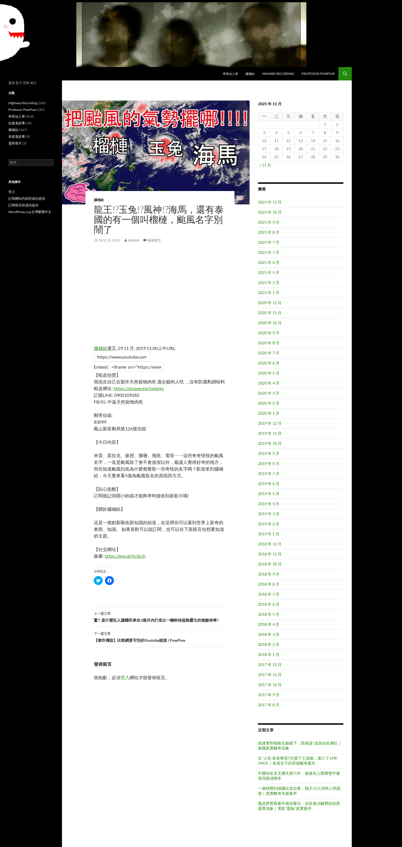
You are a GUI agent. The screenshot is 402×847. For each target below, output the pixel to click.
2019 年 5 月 (268, 493)
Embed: (101, 366)
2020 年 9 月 (268, 332)
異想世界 (18, 74)
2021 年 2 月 (268, 282)
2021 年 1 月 (268, 292)
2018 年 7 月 (268, 594)
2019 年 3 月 (268, 513)
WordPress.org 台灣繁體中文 (29, 212)
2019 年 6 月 (268, 483)
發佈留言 (154, 240)
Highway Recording (278, 73)
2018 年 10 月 (270, 564)
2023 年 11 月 (270, 202)
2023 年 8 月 (268, 232)
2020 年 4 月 (268, 383)
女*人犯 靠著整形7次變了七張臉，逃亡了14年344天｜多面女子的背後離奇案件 (298, 760)
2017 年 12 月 (270, 664)
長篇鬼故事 (16, 136)
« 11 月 (265, 165)
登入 (125, 677)
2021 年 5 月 (268, 272)
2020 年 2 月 (268, 403)
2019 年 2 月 (268, 523)
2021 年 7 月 (268, 252)
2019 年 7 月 (268, 473)
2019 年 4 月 (268, 503)
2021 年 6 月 (268, 262)
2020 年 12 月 (270, 302)
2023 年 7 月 (268, 242)
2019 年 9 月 (268, 453)
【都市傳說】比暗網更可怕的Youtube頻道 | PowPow (160, 636)
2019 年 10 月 (270, 443)
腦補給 (250, 73)
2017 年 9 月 (268, 694)
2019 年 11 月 (270, 433)
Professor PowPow (318, 73)
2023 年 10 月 (270, 212)
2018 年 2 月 (268, 644)
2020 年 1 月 (268, 413)
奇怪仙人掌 (230, 73)
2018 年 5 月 (268, 614)
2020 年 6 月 (268, 363)
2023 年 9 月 (268, 222)
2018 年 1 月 (268, 654)
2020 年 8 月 (268, 342)
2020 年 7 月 (268, 352)
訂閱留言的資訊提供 (23, 205)
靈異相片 (15, 143)
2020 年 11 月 (270, 312)
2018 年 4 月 (268, 624)
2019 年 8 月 (268, 463)
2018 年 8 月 (268, 584)
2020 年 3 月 (268, 393)
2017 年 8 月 (268, 704)
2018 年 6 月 (268, 604)
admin (133, 240)
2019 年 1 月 (268, 533)
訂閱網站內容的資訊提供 (26, 198)
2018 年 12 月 (270, 543)
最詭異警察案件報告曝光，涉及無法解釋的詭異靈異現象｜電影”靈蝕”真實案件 (299, 806)
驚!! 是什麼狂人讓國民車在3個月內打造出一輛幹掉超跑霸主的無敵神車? (160, 616)
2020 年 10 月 (270, 322)
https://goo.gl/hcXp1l (125, 556)
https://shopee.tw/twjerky (139, 388)
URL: (171, 348)
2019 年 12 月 (270, 423)
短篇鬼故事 (16, 123)
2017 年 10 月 (270, 684)
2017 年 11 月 (270, 674)
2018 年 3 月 (268, 634)
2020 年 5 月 (268, 373)
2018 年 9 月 (268, 574)
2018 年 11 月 (270, 554)
